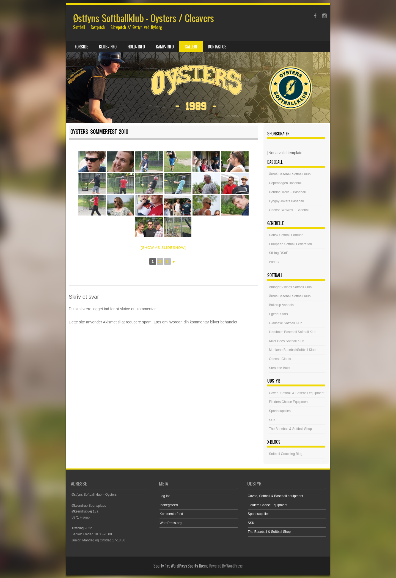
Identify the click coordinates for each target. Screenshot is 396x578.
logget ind (100, 309)
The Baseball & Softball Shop (290, 429)
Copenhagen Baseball (285, 183)
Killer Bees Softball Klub (286, 341)
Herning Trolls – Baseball (287, 192)
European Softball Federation (290, 244)
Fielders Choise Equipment (289, 402)
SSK (272, 420)
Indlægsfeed (169, 505)
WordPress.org (171, 523)
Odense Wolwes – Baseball (289, 210)
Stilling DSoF (278, 253)
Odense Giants (280, 359)
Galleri (191, 47)
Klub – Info (108, 47)
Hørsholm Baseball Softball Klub (292, 332)
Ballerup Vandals (281, 305)
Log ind (165, 496)
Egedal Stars (278, 314)
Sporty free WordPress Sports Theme (180, 566)
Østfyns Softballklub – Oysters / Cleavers (143, 18)
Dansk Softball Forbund (286, 235)
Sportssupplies (280, 411)
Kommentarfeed (171, 514)
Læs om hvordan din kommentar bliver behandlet (195, 322)
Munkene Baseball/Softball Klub (292, 350)
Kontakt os (217, 47)
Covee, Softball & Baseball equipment (296, 393)
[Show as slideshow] (163, 248)
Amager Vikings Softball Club (290, 287)
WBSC (274, 262)
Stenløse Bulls (279, 368)
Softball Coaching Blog (285, 454)
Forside (81, 47)
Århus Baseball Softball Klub (289, 174)
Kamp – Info (165, 47)
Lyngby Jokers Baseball (286, 201)
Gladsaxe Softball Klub (285, 323)
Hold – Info (136, 47)
